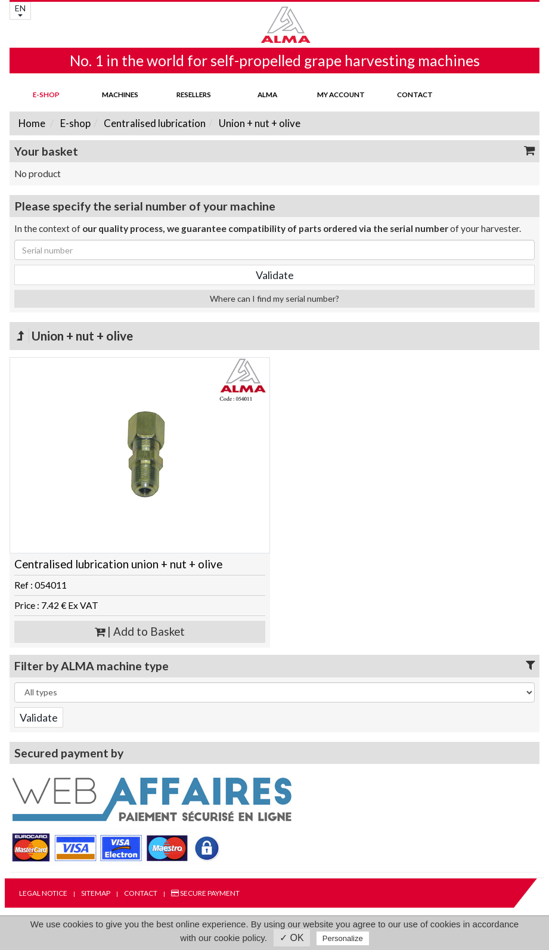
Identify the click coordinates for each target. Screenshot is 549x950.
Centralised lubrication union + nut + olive (118, 564)
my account (341, 94)
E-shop (46, 94)
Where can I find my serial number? (274, 298)
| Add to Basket (140, 631)
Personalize (342, 938)
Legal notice (43, 893)
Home (31, 123)
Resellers (193, 94)
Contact (415, 94)
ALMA (267, 94)
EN (20, 10)
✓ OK (292, 938)
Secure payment (205, 893)
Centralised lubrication (154, 123)
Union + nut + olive (258, 123)
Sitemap (95, 893)
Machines (120, 94)
